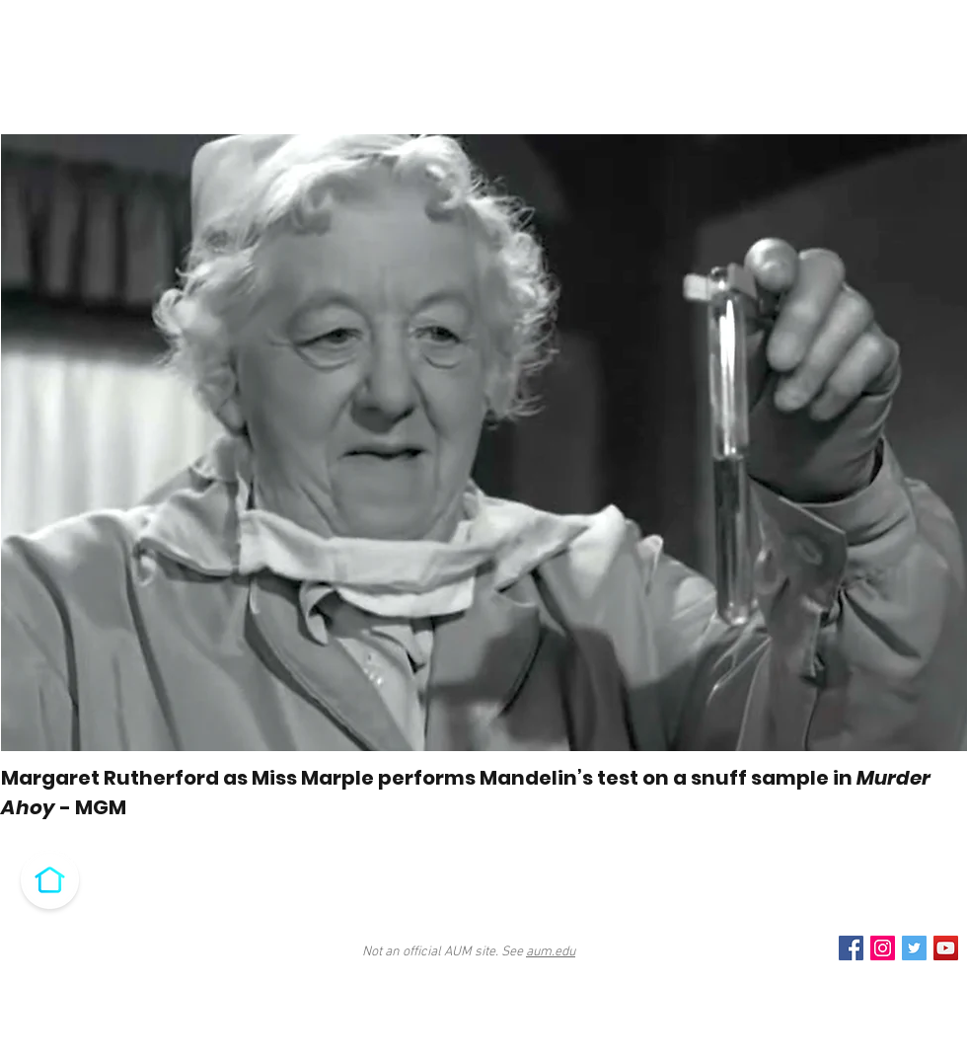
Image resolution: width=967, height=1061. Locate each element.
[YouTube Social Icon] (945, 948)
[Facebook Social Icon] (851, 948)
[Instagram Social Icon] (882, 948)
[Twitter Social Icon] (914, 948)
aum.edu (550, 952)
